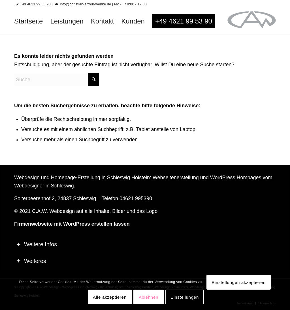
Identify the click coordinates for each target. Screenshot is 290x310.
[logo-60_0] (251, 21)
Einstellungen (184, 297)
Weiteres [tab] (31, 261)
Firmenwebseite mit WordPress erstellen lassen (72, 224)
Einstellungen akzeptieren (239, 282)
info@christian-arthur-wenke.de (85, 4)
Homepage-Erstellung (75, 177)
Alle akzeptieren (110, 297)
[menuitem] (28, 21)
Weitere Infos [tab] (37, 244)
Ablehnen (148, 297)
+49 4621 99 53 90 (35, 4)
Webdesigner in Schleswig (44, 186)
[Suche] (56, 79)
